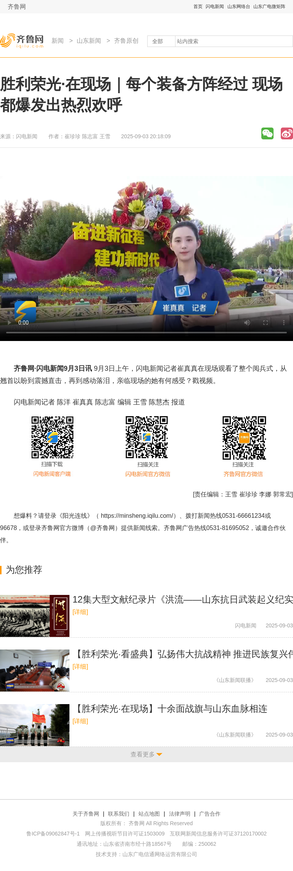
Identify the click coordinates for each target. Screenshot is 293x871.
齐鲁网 (17, 6)
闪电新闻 (215, 6)
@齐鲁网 (102, 528)
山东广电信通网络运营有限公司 (159, 854)
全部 (157, 41)
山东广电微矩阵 (269, 6)
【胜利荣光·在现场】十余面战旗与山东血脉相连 (169, 708)
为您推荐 (24, 569)
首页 (198, 6)
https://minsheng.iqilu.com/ (137, 515)
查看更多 (142, 754)
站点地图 (149, 814)
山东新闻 (89, 40)
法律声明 (179, 814)
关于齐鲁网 (85, 814)
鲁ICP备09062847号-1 (53, 834)
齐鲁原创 (126, 40)
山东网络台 (238, 6)
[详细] (80, 612)
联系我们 (118, 814)
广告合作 (210, 814)
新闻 (58, 40)
